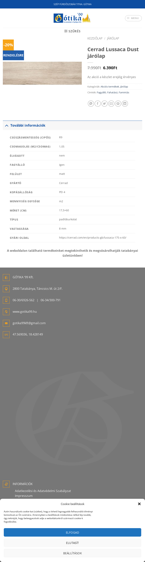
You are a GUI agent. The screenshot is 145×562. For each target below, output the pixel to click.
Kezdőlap (95, 38)
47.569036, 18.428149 (28, 334)
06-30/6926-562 (23, 300)
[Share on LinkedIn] (125, 103)
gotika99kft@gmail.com (29, 323)
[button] (139, 504)
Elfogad (72, 532)
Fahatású (112, 92)
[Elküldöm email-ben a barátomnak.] (111, 103)
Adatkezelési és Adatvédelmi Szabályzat (43, 491)
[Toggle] (6, 125)
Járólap (113, 38)
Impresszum (24, 496)
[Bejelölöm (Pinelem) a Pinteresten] (118, 103)
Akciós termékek (110, 86)
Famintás (124, 92)
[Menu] (133, 18)
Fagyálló (101, 92)
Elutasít (72, 543)
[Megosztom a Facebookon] (98, 103)
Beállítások (72, 553)
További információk (24, 125)
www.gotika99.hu (25, 312)
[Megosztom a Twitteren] (104, 103)
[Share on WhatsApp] (91, 103)
